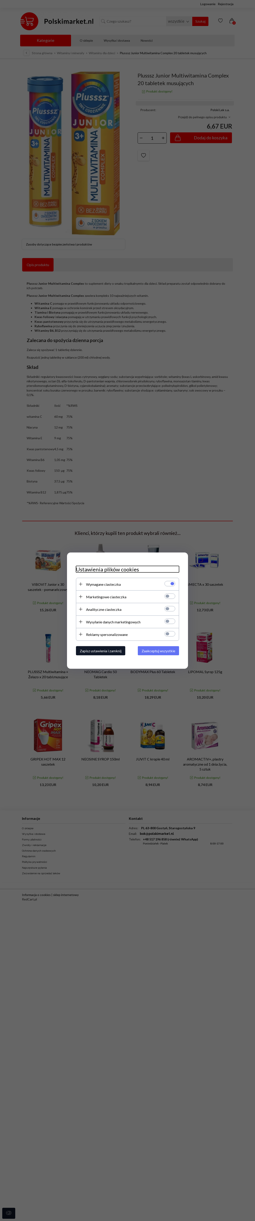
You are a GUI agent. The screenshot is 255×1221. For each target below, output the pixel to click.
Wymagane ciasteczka (103, 584)
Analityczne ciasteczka (103, 609)
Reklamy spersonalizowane (107, 634)
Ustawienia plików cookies (107, 569)
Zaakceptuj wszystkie (158, 650)
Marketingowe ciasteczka (106, 596)
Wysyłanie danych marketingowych (113, 622)
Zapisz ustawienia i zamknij (100, 650)
